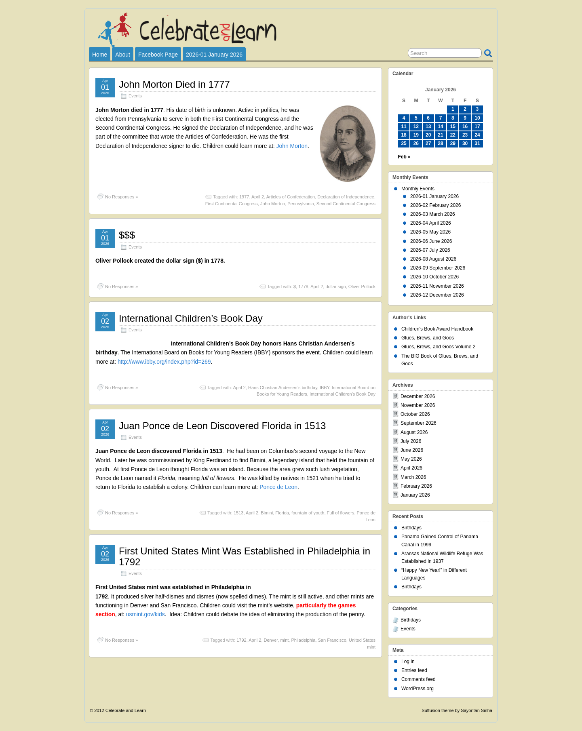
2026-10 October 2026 (434, 277)
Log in (408, 661)
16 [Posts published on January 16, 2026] (465, 126)
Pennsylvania (300, 203)
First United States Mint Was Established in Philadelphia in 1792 (244, 556)
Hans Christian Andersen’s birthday (282, 387)
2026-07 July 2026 (430, 250)
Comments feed (418, 679)
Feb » (404, 157)
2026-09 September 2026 (437, 268)
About (122, 54)
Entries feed (414, 670)
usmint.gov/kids (145, 614)
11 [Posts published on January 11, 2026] (403, 126)
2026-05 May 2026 (430, 232)
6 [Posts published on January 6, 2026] (428, 118)
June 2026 (412, 450)
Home (99, 54)
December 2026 (418, 396)
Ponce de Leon (278, 487)
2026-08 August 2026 (433, 259)
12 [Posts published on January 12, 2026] (416, 126)
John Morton (292, 146)
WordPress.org (417, 688)
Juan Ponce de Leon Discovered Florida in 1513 (222, 425)
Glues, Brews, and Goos (427, 338)
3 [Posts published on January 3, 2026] (477, 109)
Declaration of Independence (345, 196)
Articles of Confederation (290, 196)
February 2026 (416, 486)
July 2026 (411, 441)
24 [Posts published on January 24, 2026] (477, 135)
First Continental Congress (231, 203)
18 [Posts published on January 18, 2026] (403, 135)
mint (284, 640)
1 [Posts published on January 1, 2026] (452, 109)
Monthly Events (417, 189)
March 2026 (413, 477)
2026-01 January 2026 (214, 54)
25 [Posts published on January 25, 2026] (403, 143)
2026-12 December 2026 (437, 295)
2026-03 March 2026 (432, 214)
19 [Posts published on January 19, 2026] (416, 135)
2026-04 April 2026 (430, 223)
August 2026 (414, 432)
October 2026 (415, 414)
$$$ (127, 235)
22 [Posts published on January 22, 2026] (452, 135)
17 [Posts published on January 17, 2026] (477, 126)
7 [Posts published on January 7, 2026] (440, 118)
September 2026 (418, 423)
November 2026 (418, 405)
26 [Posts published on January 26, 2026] (416, 143)
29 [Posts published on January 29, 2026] (452, 143)
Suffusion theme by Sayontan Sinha (457, 710)
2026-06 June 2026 (431, 241)
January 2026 (415, 495)
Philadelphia (303, 640)
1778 (303, 286)
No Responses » (121, 196)
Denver (271, 640)
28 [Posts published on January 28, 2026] (440, 143)
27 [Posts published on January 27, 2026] (428, 143)
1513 (238, 512)
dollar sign (335, 286)
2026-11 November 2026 (437, 286)
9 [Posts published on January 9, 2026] (465, 118)
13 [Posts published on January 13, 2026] (428, 126)
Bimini (267, 512)
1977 (244, 196)
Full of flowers (340, 512)
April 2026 (411, 468)
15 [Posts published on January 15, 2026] (452, 126)
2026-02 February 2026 (435, 205)
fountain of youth (307, 512)
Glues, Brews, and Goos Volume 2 (438, 347)
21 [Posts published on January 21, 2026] (440, 135)
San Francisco (332, 640)
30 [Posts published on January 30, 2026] (465, 143)
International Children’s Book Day (191, 318)
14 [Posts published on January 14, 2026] (440, 126)
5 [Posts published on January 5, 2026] (416, 118)
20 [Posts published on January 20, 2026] (428, 135)
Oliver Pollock (361, 286)
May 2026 (411, 459)
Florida (282, 512)
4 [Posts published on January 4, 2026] (404, 118)
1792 (241, 640)
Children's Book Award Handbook (437, 329)
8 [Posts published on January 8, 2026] (452, 118)
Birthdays (411, 528)
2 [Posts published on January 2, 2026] (465, 109)
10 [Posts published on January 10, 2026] (477, 118)
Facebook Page (158, 54)
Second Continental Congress (345, 203)
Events (135, 95)
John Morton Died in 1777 (174, 84)
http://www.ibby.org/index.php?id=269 (164, 361)
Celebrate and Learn (125, 710)
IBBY (324, 387)
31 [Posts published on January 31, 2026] (477, 143)
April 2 (257, 196)
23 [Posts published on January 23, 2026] (465, 135)
